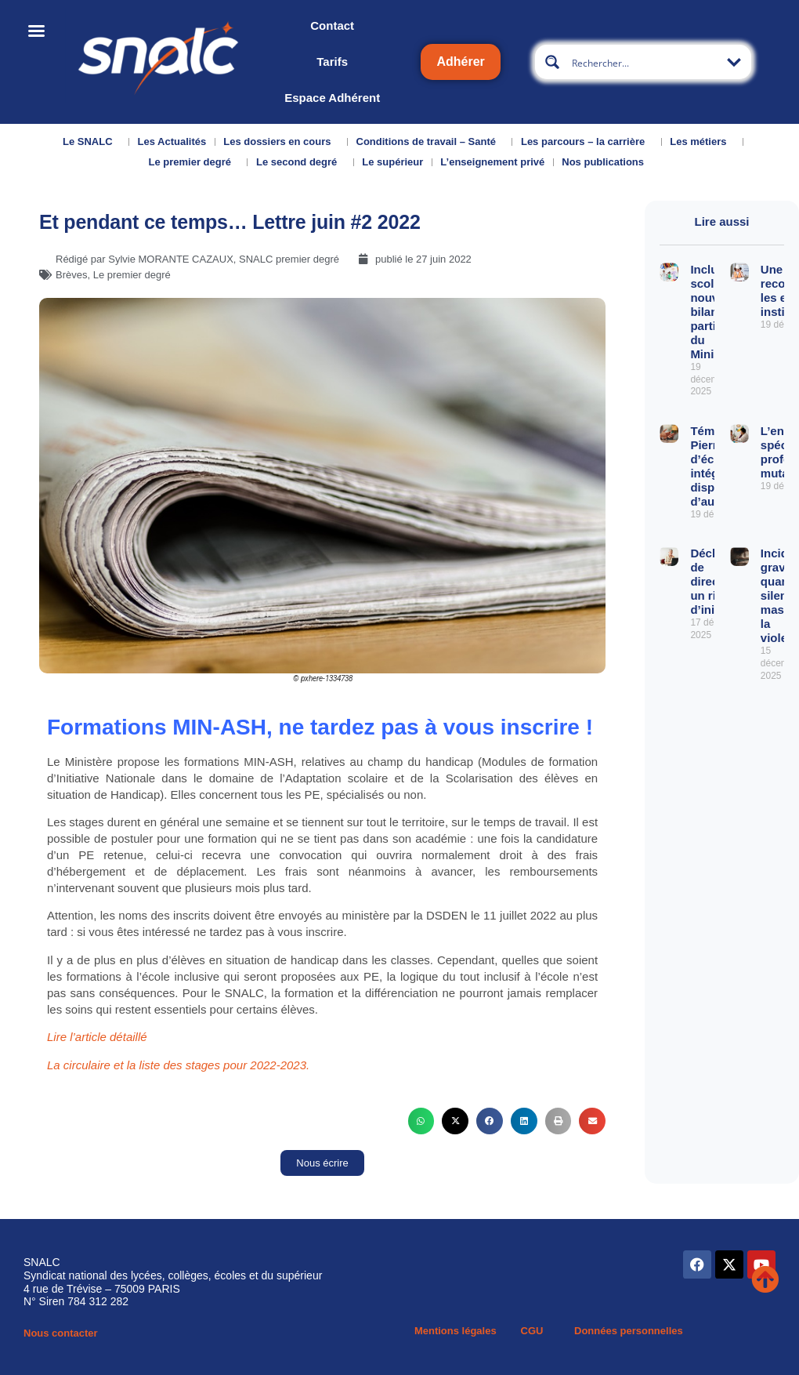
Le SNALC (92, 142)
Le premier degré (193, 162)
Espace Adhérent (332, 97)
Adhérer (460, 61)
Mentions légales (455, 1331)
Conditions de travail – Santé (430, 142)
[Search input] (644, 62)
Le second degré (300, 162)
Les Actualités (172, 141)
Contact (332, 25)
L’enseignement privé (492, 162)
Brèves (71, 275)
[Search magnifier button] (552, 62)
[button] (421, 1121)
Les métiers (702, 142)
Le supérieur (392, 162)
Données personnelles (628, 1331)
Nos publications (607, 162)
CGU (532, 1331)
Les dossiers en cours (280, 142)
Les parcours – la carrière (587, 142)
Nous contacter (61, 1333)
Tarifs (332, 61)
